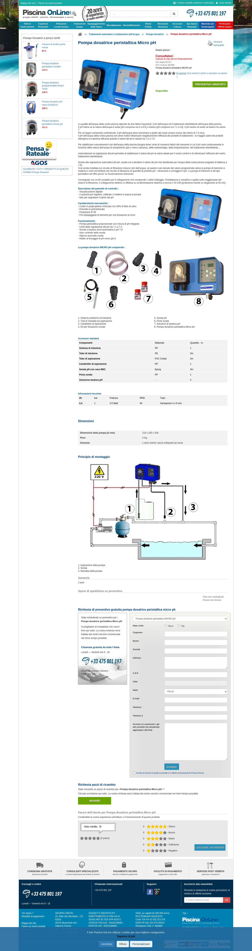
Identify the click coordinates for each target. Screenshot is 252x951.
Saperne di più (126, 936)
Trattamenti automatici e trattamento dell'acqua (114, 34)
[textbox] (195, 674)
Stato (135, 690)
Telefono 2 (138, 716)
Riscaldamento (114, 25)
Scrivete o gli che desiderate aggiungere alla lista (146, 727)
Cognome (138, 632)
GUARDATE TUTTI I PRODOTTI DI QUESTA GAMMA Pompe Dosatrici (46, 171)
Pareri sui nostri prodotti (50, 3)
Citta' (135, 681)
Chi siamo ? (27, 913)
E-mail (136, 698)
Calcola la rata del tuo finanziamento (174, 59)
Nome (136, 641)
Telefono (137, 707)
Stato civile (138, 626)
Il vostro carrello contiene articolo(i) (193, 3)
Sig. (183, 626)
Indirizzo (137, 658)
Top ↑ (185, 913)
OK (226, 900)
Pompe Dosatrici (155, 34)
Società (136, 649)
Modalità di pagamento (33, 916)
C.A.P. (135, 673)
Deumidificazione (131, 25)
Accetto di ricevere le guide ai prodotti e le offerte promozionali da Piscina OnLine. (170, 773)
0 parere (181, 73)
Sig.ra (170, 626)
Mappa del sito (28, 3)
